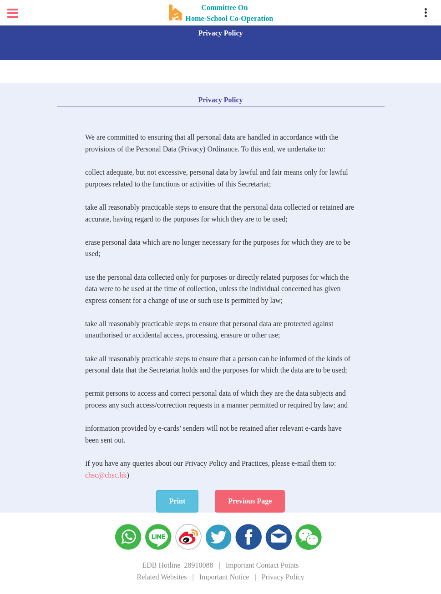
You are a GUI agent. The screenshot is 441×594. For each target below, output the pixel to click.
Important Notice (224, 577)
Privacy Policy (283, 577)
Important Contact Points (262, 565)
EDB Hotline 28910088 (177, 565)
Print (177, 501)
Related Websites (162, 577)
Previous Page (250, 501)
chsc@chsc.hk (106, 475)
